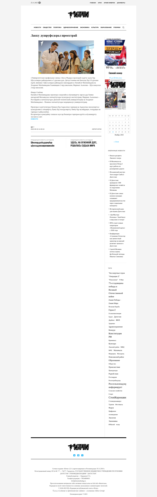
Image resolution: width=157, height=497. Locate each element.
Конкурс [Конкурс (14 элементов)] (112, 330)
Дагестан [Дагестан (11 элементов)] (117, 317)
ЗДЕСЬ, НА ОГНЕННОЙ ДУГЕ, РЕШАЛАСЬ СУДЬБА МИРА (84, 144)
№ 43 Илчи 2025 (115, 78)
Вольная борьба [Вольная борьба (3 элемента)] (114, 307)
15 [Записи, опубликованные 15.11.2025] (125, 125)
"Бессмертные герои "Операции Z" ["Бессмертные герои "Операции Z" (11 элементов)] (117, 274)
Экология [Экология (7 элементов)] (112, 418)
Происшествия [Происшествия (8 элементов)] (114, 367)
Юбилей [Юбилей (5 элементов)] (112, 424)
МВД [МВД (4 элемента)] (122, 347)
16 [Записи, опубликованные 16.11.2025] (128, 125)
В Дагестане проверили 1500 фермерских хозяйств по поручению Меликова (117, 185)
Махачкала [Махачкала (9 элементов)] (118, 350)
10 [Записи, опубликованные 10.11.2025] (110, 125)
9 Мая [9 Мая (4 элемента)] (121, 280)
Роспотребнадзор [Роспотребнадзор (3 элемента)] (114, 380)
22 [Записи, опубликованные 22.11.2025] (125, 128)
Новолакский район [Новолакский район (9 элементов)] (116, 357)
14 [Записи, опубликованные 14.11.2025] (122, 125)
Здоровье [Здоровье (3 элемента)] (112, 323)
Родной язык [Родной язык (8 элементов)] (113, 374)
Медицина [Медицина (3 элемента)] (112, 354)
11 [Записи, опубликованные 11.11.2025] (113, 125)
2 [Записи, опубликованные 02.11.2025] (128, 119)
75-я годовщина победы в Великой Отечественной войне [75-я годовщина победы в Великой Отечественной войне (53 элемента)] (116, 290)
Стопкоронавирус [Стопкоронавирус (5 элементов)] (115, 401)
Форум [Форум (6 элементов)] (111, 408)
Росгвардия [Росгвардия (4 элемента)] (113, 377)
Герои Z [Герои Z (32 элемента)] (112, 310)
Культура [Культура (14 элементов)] (112, 344)
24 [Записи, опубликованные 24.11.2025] (110, 132)
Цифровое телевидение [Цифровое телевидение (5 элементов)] (113, 412)
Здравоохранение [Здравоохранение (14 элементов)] (116, 327)
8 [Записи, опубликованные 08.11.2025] (125, 122)
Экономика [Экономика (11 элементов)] (113, 421)
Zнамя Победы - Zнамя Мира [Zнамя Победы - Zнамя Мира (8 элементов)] (115, 301)
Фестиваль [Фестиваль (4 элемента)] (119, 404)
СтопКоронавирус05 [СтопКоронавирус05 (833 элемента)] (121, 397)
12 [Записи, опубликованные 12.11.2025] (116, 125)
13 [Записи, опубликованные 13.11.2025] (119, 125)
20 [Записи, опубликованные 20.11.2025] (119, 128)
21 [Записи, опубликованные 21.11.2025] (122, 128)
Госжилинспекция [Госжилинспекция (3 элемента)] (115, 313)
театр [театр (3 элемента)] (118, 424)
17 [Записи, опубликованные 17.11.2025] (110, 128)
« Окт (116, 142)
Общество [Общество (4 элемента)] (112, 364)
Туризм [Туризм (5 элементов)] (111, 404)
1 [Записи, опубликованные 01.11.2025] (125, 119)
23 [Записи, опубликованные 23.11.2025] (128, 128)
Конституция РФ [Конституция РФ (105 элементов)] (115, 335)
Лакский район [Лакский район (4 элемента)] (114, 347)
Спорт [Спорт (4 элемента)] (111, 394)
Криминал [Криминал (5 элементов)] (112, 340)
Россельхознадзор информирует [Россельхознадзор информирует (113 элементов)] (118, 386)
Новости (34, 119)
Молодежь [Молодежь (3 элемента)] (120, 354)
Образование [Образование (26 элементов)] (114, 360)
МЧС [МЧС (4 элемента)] (110, 350)
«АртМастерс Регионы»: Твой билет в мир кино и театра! (117, 217)
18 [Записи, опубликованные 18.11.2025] (113, 128)
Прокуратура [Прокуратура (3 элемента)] (113, 370)
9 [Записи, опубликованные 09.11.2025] (128, 122)
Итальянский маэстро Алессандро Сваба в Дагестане (117, 174)
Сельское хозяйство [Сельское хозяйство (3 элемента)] (115, 391)
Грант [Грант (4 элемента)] (111, 317)
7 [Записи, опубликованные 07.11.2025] (122, 122)
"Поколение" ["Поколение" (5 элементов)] (113, 280)
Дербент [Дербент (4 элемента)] (112, 320)
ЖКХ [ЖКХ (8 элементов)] (118, 320)
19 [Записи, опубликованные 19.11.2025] (116, 128)
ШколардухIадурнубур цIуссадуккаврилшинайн (42, 144)
